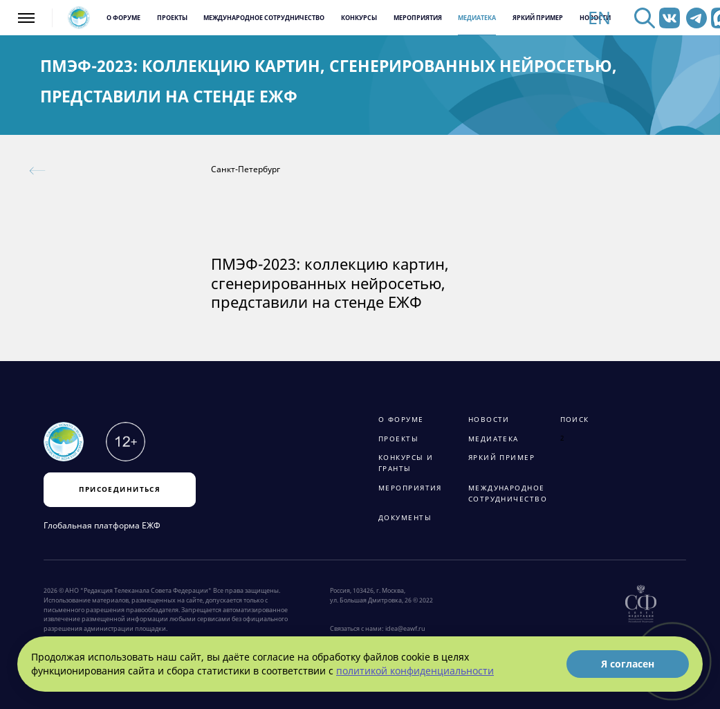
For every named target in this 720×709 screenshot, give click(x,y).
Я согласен (627, 663)
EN (599, 18)
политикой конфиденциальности (415, 670)
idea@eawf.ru (405, 629)
